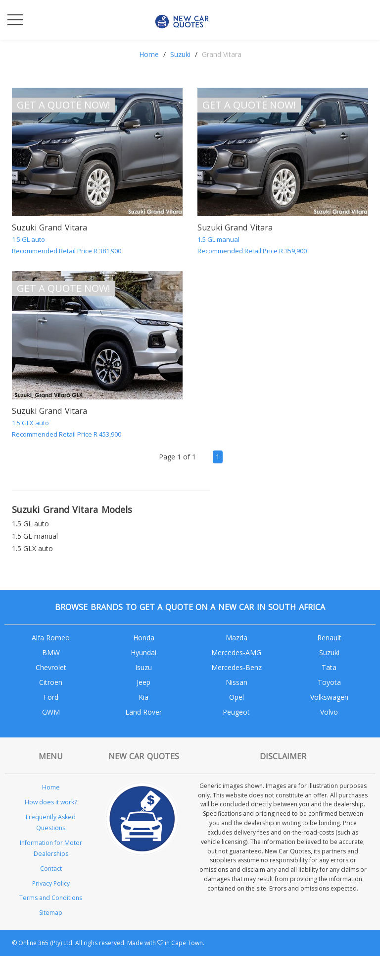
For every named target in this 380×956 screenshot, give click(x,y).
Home (149, 54)
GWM (51, 712)
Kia (143, 697)
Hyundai (143, 652)
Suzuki (180, 54)
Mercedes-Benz (236, 667)
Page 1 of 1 (177, 456)
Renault (329, 637)
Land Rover (143, 712)
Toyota (329, 682)
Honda (143, 637)
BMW (51, 652)
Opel (236, 697)
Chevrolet (51, 667)
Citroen (50, 682)
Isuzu (143, 667)
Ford (51, 697)
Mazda (236, 637)
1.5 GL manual (35, 536)
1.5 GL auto (30, 523)
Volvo (329, 712)
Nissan (236, 682)
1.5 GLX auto (32, 548)
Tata (329, 667)
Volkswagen (329, 697)
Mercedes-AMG (236, 652)
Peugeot (236, 712)
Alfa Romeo (51, 637)
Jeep (143, 682)
